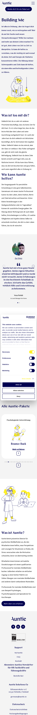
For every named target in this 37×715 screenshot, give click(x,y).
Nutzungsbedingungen (18, 714)
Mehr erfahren (18, 449)
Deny (18, 396)
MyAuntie (18, 653)
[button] (17, 302)
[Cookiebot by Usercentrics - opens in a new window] (26, 317)
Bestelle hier (18, 676)
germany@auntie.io (19, 697)
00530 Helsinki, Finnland (18, 692)
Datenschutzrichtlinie (18, 709)
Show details (26, 379)
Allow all (18, 384)
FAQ (18, 657)
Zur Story (18, 258)
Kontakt (18, 661)
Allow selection (18, 390)
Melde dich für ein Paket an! (18, 9)
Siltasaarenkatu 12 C (18, 689)
